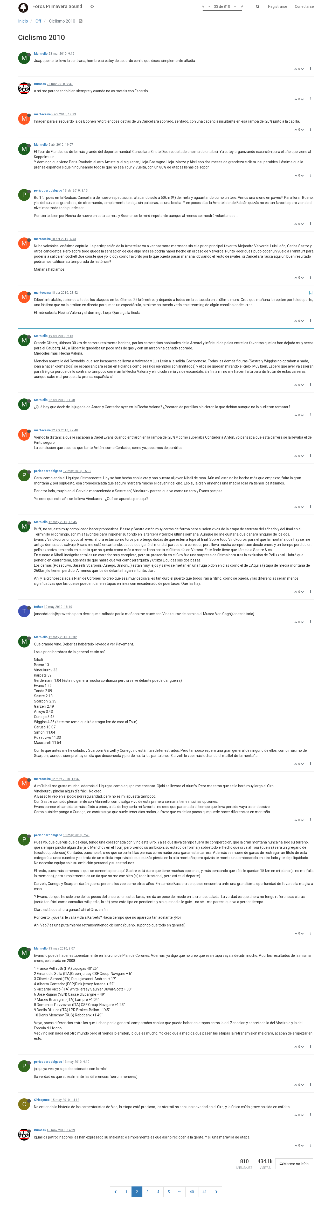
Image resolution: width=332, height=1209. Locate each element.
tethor (38, 607)
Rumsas (40, 84)
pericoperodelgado (48, 190)
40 (192, 1192)
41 (205, 1192)
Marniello (41, 53)
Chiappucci (42, 1100)
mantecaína (42, 114)
